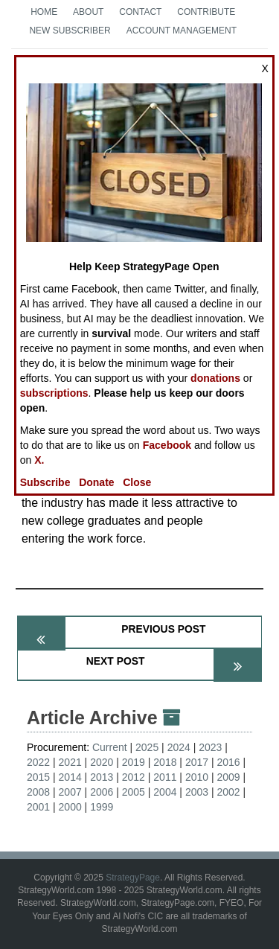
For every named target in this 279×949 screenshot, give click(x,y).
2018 (164, 762)
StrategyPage (133, 877)
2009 (228, 777)
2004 (164, 792)
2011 (164, 777)
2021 (70, 762)
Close (137, 482)
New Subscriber (69, 30)
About (88, 12)
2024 (178, 747)
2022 (38, 762)
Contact (140, 12)
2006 (101, 792)
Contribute (206, 12)
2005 (133, 792)
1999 (101, 807)
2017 (196, 762)
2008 (38, 792)
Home (44, 12)
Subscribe (45, 482)
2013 (101, 777)
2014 (70, 777)
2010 (196, 777)
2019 (133, 762)
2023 (210, 747)
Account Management (181, 30)
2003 (196, 792)
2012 (133, 777)
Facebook (167, 445)
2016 (228, 762)
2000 (70, 807)
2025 (146, 747)
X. (39, 460)
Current (109, 747)
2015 (38, 777)
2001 (38, 807)
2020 (101, 762)
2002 (228, 792)
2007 (70, 792)
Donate (96, 482)
